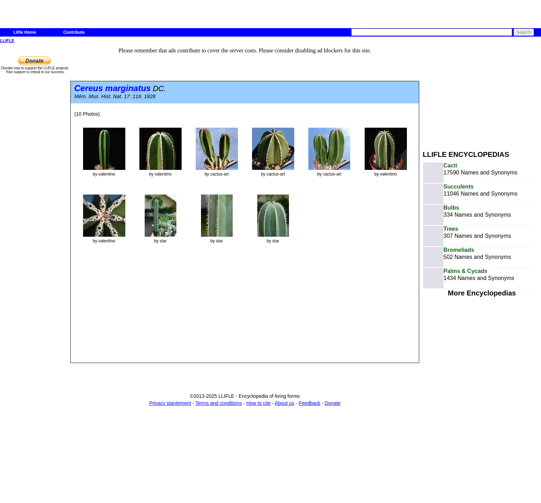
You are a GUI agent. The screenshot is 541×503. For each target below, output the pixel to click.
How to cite (258, 403)
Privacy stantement (170, 403)
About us (284, 403)
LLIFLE (7, 40)
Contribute (74, 32)
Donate (332, 403)
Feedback (309, 403)
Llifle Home (24, 32)
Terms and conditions (218, 403)
